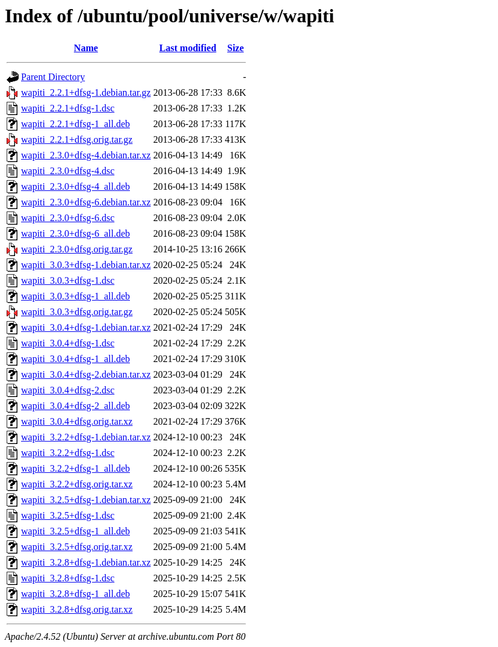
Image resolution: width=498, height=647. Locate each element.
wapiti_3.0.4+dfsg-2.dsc (67, 390)
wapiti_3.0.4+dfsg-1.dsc (67, 343)
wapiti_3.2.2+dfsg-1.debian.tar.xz (86, 437)
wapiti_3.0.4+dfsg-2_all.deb (75, 406)
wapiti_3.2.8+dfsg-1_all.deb (75, 594)
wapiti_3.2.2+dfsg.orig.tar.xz (76, 484)
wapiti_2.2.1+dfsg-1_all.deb (75, 124)
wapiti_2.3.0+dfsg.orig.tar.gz (76, 249)
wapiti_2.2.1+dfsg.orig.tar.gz (76, 139)
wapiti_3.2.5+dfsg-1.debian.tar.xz (86, 500)
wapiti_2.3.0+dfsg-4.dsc (67, 171)
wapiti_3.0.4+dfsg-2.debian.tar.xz (86, 374)
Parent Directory (53, 77)
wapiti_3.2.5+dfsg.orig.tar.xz (76, 547)
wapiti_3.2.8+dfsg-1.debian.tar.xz (86, 562)
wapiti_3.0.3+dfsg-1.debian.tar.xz (86, 265)
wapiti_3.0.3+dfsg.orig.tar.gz (76, 312)
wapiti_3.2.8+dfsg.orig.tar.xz (76, 609)
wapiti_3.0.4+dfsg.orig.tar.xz (76, 421)
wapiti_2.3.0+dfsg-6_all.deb (75, 233)
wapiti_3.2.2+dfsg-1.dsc (67, 453)
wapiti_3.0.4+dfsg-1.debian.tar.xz (86, 327)
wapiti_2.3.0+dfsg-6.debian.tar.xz (86, 202)
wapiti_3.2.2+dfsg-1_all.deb (75, 468)
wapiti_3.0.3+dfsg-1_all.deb (75, 296)
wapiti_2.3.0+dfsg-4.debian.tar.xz (86, 155)
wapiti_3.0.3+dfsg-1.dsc (67, 280)
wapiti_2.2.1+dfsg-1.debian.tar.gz (86, 92)
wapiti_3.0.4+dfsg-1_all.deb (75, 359)
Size (235, 48)
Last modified (188, 48)
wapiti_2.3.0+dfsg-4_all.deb (75, 186)
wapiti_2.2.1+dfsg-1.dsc (67, 108)
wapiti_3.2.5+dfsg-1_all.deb (75, 531)
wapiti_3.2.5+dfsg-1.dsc (67, 515)
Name (86, 48)
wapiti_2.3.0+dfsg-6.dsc (67, 218)
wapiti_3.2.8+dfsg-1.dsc (67, 578)
